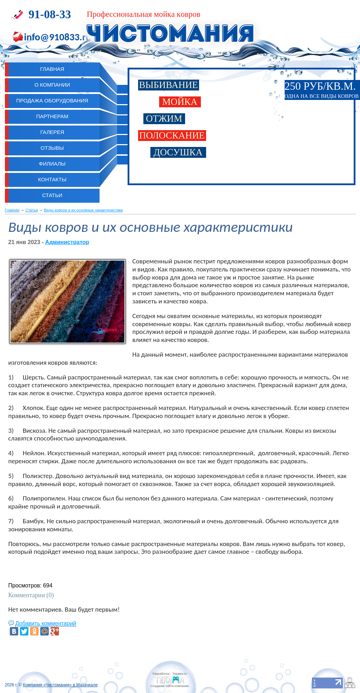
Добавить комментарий (45, 623)
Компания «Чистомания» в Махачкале (60, 684)
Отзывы (52, 148)
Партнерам (52, 116)
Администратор (67, 242)
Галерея (52, 132)
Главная (12, 210)
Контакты (52, 179)
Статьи (52, 195)
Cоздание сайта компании (169, 686)
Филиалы (52, 164)
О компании (52, 85)
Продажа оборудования (52, 100)
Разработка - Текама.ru (169, 673)
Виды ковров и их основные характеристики (83, 210)
